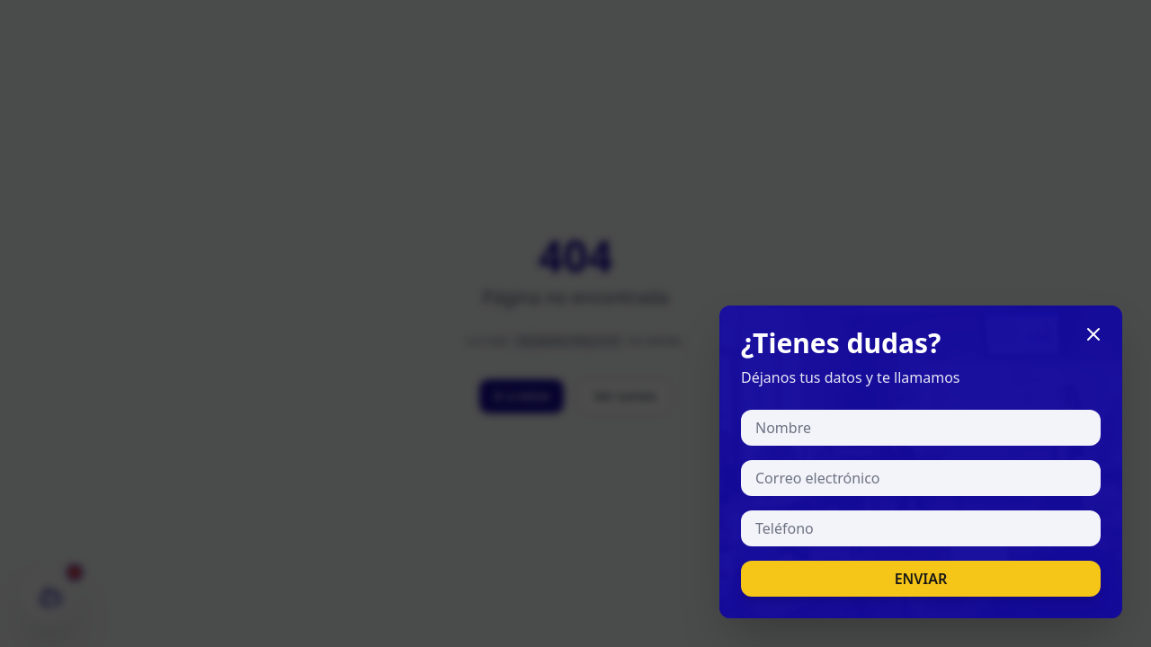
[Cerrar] (1093, 334)
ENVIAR (921, 579)
